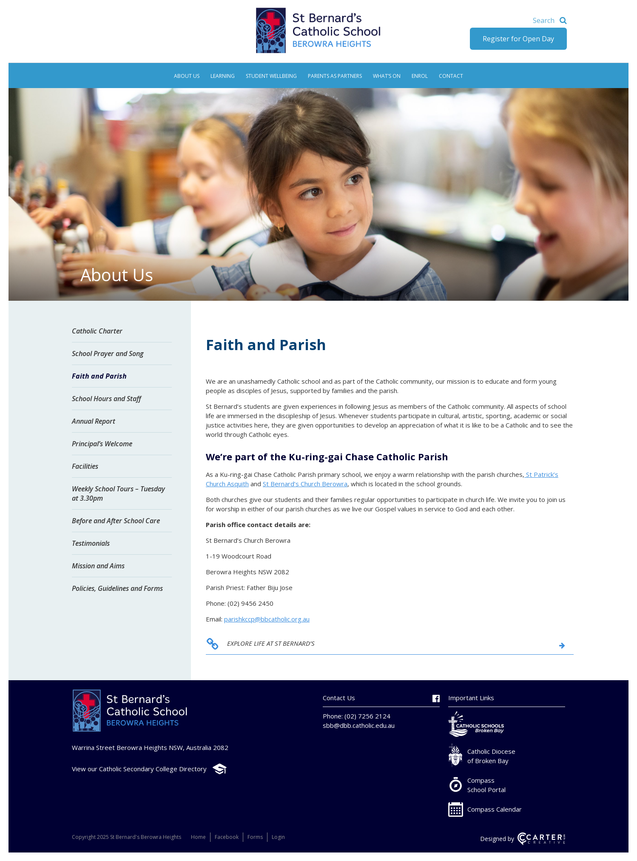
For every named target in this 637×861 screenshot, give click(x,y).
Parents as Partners (335, 76)
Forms (255, 837)
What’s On (387, 76)
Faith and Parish (99, 376)
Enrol (420, 76)
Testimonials (91, 543)
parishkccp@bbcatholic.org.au (267, 619)
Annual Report (93, 421)
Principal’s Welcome (102, 443)
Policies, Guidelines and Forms (117, 588)
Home (198, 837)
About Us (186, 76)
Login (278, 837)
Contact (451, 76)
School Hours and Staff (106, 398)
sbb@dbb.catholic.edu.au (359, 725)
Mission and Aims (98, 565)
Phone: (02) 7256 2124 (356, 716)
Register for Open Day (518, 38)
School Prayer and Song (107, 353)
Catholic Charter (97, 331)
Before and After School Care (116, 520)
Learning (222, 76)
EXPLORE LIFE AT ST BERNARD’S (271, 643)
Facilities (85, 466)
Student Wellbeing (271, 76)
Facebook (227, 837)
